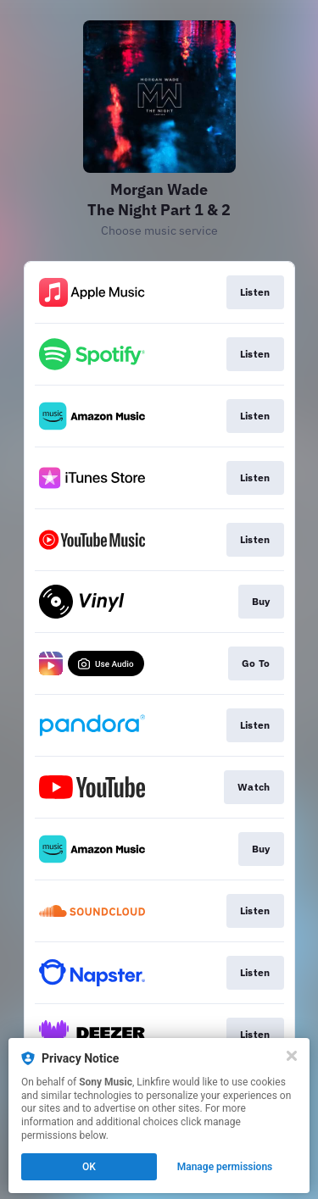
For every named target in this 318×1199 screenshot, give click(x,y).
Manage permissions (225, 1167)
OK (89, 1167)
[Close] (291, 1055)
